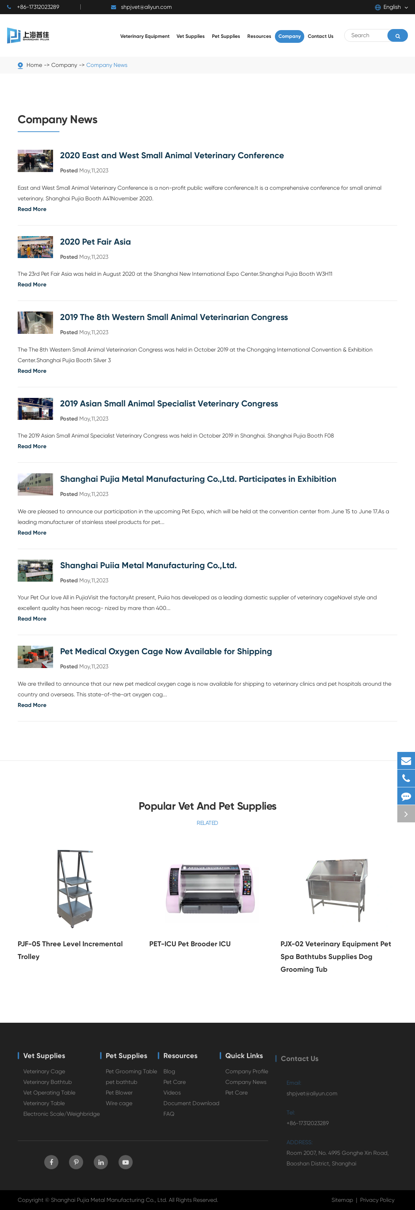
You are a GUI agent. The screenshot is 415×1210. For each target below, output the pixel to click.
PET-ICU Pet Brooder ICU (190, 944)
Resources (180, 1058)
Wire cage (119, 1106)
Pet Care (174, 1085)
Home (34, 65)
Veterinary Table (44, 1106)
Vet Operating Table (49, 1095)
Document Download (191, 1106)
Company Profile (246, 1074)
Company (64, 65)
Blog (169, 1074)
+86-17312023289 (33, 7)
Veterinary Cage (44, 1074)
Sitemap (342, 1200)
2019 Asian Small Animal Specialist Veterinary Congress (169, 403)
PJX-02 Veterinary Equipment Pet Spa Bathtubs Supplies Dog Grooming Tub (336, 957)
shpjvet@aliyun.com (141, 7)
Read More (32, 209)
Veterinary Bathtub (47, 1085)
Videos (172, 1095)
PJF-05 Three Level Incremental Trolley (70, 950)
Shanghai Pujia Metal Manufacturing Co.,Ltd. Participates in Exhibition (198, 479)
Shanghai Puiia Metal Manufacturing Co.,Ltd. (148, 565)
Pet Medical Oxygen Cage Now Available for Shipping (166, 651)
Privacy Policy (377, 1200)
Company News (106, 65)
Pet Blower (119, 1095)
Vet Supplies (44, 1058)
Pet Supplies (126, 1058)
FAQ (168, 1117)
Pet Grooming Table (131, 1074)
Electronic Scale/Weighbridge (61, 1117)
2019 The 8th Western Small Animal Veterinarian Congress (174, 317)
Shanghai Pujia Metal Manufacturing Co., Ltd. (109, 1200)
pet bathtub (121, 1085)
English (388, 7)
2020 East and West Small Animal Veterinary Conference (172, 155)
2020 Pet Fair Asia (95, 241)
